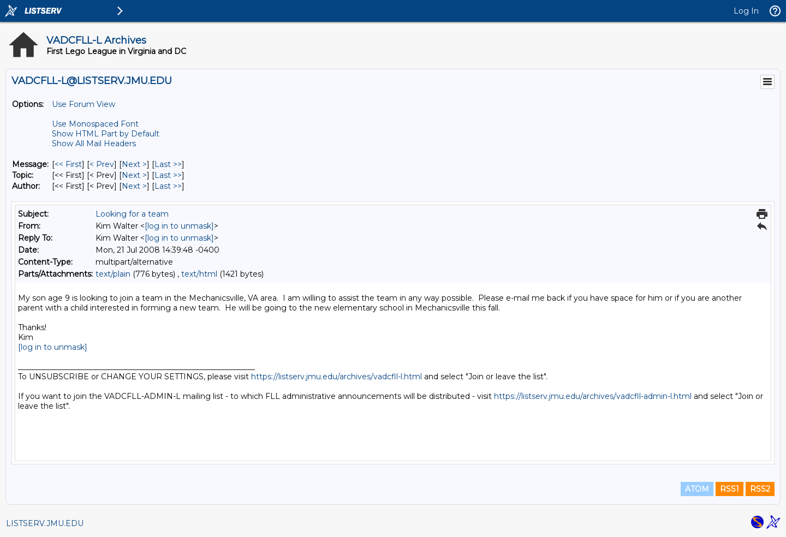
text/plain (113, 274)
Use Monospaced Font (95, 124)
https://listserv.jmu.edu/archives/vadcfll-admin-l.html (593, 396)
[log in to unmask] (179, 226)
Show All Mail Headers (94, 143)
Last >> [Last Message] (168, 164)
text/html (199, 274)
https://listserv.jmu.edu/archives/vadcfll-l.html (336, 376)
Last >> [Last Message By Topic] (168, 175)
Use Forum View (83, 104)
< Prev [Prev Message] (102, 164)
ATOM (697, 489)
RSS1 (729, 489)
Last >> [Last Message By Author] (168, 186)
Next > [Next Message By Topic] (134, 175)
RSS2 (760, 489)
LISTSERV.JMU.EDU (45, 523)
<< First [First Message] (68, 164)
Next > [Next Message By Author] (134, 186)
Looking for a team (132, 214)
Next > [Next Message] (134, 164)
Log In (746, 11)
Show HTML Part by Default (105, 134)
